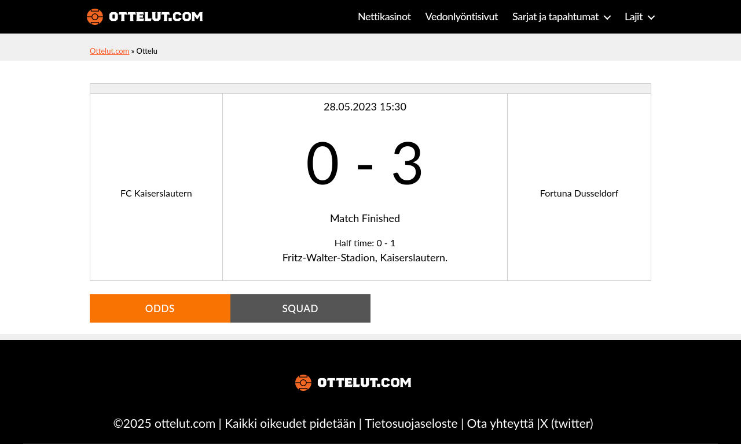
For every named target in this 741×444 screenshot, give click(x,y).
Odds (160, 308)
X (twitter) (566, 423)
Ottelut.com (109, 51)
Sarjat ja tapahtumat (555, 16)
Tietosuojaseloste (411, 423)
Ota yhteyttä (500, 423)
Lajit (634, 16)
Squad (300, 308)
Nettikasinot (384, 16)
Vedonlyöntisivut (461, 16)
